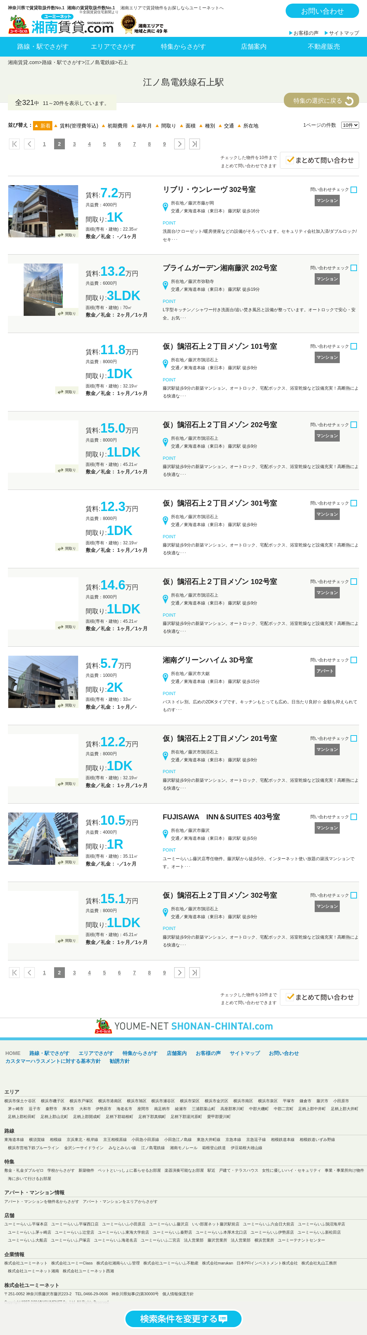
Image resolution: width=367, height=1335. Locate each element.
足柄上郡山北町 (54, 1116)
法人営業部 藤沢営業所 (205, 1240)
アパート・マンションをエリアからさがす (120, 1201)
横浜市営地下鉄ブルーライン (33, 1148)
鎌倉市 (305, 1101)
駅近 (211, 1170)
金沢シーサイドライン (84, 1148)
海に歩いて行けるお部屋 (29, 1178)
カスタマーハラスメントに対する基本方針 (53, 1061)
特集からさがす (183, 46)
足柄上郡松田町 (21, 1116)
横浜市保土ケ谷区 (20, 1101)
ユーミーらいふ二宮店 (160, 1240)
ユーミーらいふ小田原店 (124, 1224)
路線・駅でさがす (43, 46)
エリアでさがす (113, 46)
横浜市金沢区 (216, 1101)
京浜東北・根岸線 (82, 1139)
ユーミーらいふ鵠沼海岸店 (321, 1224)
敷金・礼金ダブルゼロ (24, 1170)
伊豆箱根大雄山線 (246, 1148)
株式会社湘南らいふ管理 (118, 1263)
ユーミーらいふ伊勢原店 (272, 1232)
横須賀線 (37, 1139)
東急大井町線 (208, 1139)
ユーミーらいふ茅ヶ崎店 (29, 1232)
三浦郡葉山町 (203, 1109)
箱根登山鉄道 (214, 1148)
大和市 (85, 1109)
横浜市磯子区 (53, 1101)
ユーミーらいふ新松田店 (319, 1232)
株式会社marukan (217, 1263)
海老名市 (124, 1109)
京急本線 (233, 1139)
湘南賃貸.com (23, 62)
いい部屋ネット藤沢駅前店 (215, 1224)
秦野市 (51, 1109)
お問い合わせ (322, 11)
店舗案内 (254, 46)
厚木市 (68, 1109)
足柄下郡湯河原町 (186, 1116)
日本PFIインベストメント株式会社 (267, 1263)
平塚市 (289, 1101)
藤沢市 (322, 1101)
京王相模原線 (115, 1139)
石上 (123, 62)
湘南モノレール (183, 1148)
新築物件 (86, 1170)
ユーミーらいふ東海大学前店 (123, 1232)
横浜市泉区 (268, 1101)
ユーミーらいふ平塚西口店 (75, 1224)
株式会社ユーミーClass (72, 1263)
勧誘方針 (120, 1061)
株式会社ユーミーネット (26, 1263)
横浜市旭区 (137, 1101)
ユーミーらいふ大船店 (27, 1240)
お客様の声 (306, 33)
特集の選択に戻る (318, 100)
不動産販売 (324, 46)
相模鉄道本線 (283, 1139)
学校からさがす (61, 1170)
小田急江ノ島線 (178, 1139)
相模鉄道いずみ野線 (317, 1139)
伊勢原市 (103, 1109)
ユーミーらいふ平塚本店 (26, 1224)
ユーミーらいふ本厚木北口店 (221, 1232)
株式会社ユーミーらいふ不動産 (171, 1263)
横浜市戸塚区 (81, 1101)
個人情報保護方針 (178, 1294)
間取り (70, 235)
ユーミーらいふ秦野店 (172, 1232)
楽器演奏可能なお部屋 (184, 1170)
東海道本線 (14, 1139)
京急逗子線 (256, 1139)
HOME (12, 1053)
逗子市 (34, 1109)
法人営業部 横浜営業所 (252, 1240)
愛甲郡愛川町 (219, 1116)
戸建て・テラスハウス (238, 1170)
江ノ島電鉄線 (100, 62)
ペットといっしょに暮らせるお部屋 (129, 1170)
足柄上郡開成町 (87, 1116)
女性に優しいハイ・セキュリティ (291, 1170)
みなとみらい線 (122, 1148)
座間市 (143, 1109)
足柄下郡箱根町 (119, 1116)
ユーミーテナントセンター (301, 1240)
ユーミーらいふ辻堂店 (74, 1232)
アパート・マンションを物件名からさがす (41, 1201)
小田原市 (341, 1101)
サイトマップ (344, 33)
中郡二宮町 (284, 1109)
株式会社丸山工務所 (319, 1263)
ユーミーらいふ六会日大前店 (268, 1224)
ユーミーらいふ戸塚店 (70, 1240)
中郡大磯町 (259, 1109)
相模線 (56, 1139)
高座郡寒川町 (232, 1109)
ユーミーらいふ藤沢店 (169, 1224)
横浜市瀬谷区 (163, 1101)
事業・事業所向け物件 (344, 1170)
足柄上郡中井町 (312, 1109)
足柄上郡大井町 (344, 1109)
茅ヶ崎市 (16, 1109)
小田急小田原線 (145, 1139)
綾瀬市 (181, 1109)
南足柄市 (162, 1109)
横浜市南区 (243, 1101)
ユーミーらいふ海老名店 (115, 1240)
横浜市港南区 (110, 1101)
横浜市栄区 (190, 1101)
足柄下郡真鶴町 (152, 1116)
